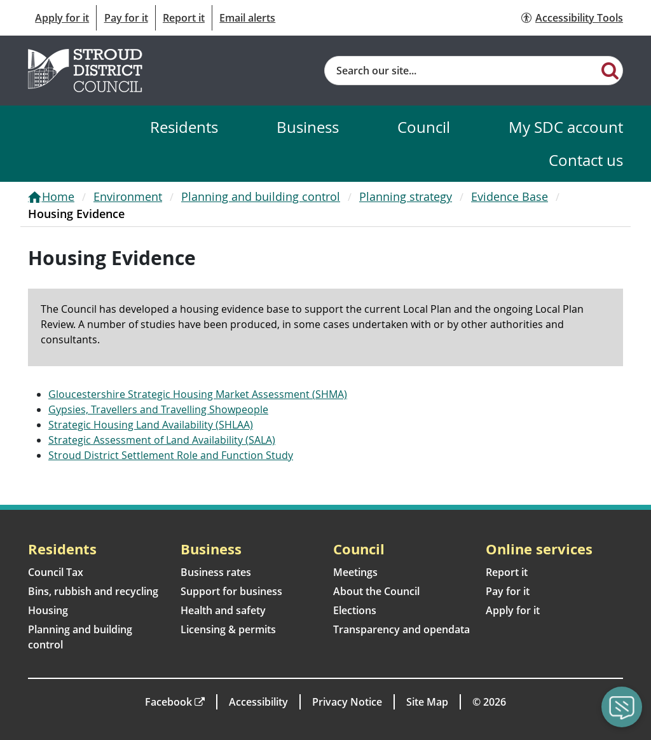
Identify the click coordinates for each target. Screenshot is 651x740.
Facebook (168, 702)
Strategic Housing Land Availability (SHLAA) (150, 425)
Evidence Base (509, 196)
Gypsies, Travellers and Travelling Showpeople (158, 409)
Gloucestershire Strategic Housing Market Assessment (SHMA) (197, 394)
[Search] (610, 70)
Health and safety (223, 610)
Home (58, 196)
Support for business (231, 591)
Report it (184, 18)
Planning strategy (405, 196)
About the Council (376, 591)
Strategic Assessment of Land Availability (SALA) (161, 440)
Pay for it (126, 18)
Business (308, 126)
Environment (127, 196)
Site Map (427, 702)
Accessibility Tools (579, 18)
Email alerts (247, 18)
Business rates (216, 572)
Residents (184, 126)
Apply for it (62, 18)
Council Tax (55, 572)
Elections (354, 610)
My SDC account (566, 126)
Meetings (355, 572)
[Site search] (461, 71)
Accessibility (258, 702)
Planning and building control (260, 196)
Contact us (586, 159)
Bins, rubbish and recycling (93, 591)
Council (423, 126)
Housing (48, 610)
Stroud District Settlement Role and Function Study (170, 455)
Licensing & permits (228, 629)
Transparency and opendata (401, 629)
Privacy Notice (347, 702)
